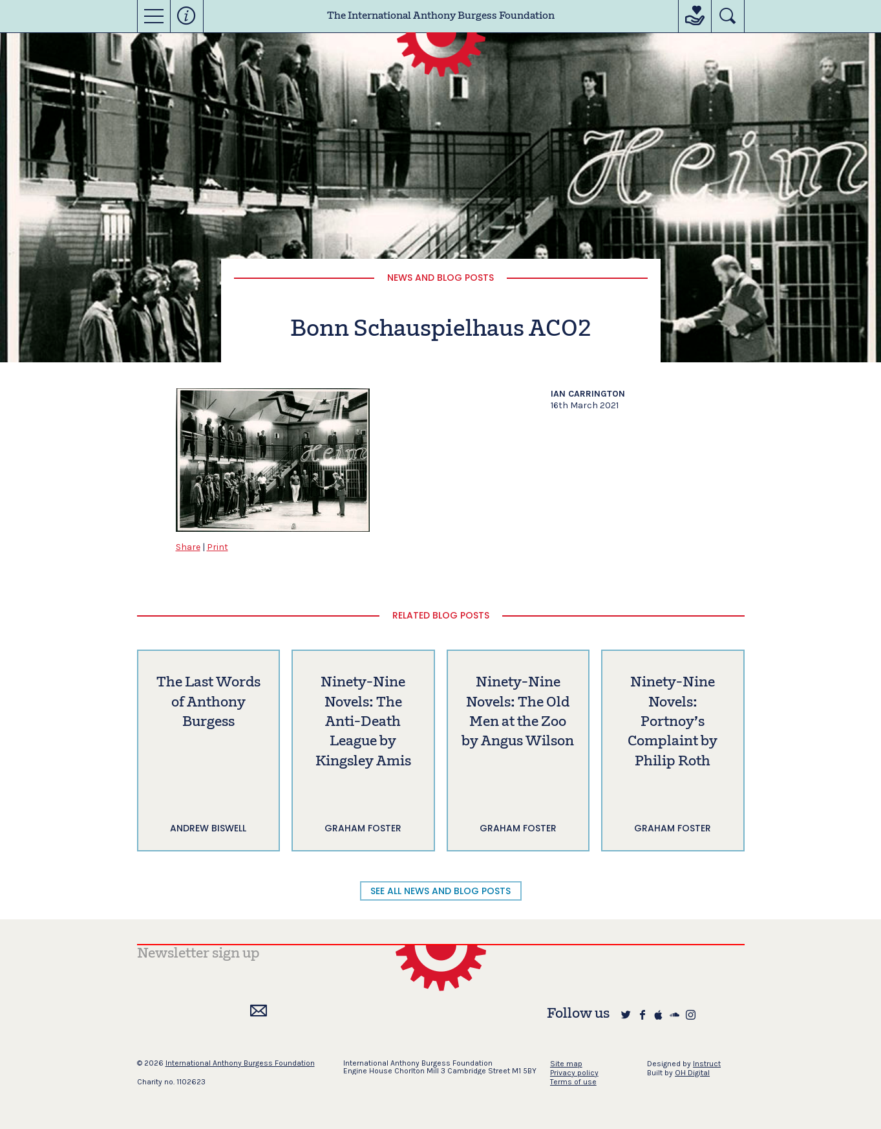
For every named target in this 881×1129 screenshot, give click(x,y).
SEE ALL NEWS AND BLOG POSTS (440, 890)
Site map (566, 1063)
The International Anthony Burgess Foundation (441, 16)
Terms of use (573, 1081)
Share (188, 547)
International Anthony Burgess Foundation (240, 1063)
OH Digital (692, 1072)
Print (217, 547)
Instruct (707, 1063)
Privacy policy (574, 1072)
